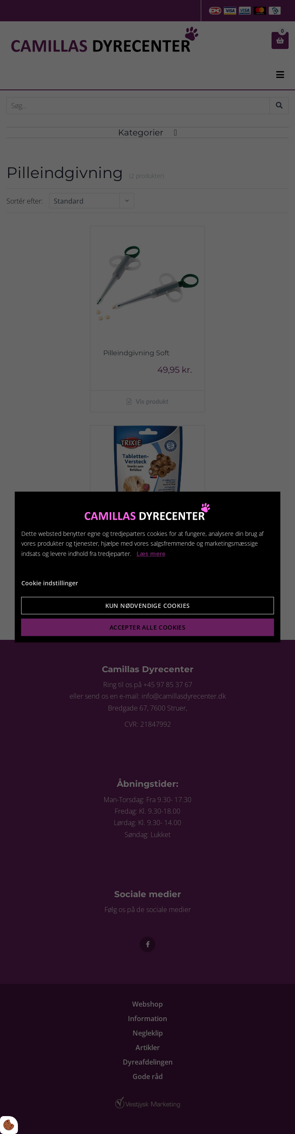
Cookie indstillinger (49, 583)
